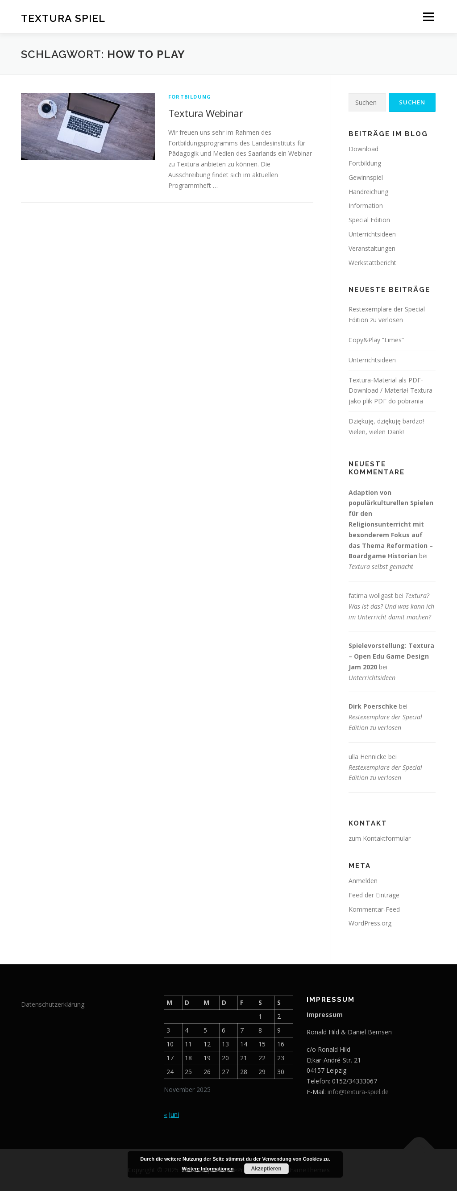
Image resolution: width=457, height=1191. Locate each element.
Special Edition (369, 220)
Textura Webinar (205, 113)
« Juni (171, 1114)
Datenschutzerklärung (52, 1004)
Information (366, 205)
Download (363, 149)
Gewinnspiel (366, 177)
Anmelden (363, 880)
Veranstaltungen (372, 248)
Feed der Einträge (374, 895)
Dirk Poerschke (373, 706)
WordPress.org (370, 923)
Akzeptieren (266, 1169)
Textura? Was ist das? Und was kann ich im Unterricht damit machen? (391, 606)
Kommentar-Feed (374, 909)
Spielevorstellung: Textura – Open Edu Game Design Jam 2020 (391, 656)
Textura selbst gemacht (381, 566)
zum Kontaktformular (380, 838)
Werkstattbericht (372, 262)
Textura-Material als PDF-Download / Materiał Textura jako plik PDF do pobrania (390, 391)
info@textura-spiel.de (358, 1091)
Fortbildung (189, 96)
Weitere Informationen (208, 1168)
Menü (428, 16)
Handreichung (368, 191)
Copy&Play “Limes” (376, 340)
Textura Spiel (63, 18)
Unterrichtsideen (372, 234)
